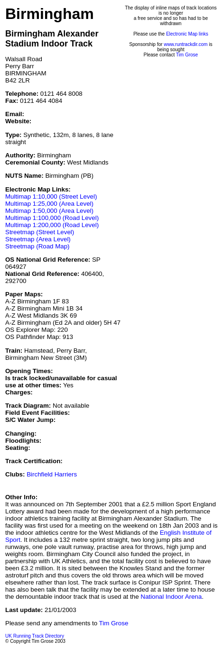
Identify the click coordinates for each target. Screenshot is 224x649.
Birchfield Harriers (52, 474)
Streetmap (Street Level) (39, 232)
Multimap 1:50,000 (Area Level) (49, 210)
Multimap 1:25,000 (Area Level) (49, 203)
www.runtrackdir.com (185, 44)
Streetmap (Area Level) (38, 239)
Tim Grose (187, 54)
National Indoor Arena (171, 596)
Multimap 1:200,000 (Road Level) (52, 225)
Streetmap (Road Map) (37, 246)
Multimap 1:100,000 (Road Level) (52, 217)
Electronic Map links (187, 34)
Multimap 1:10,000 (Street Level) (51, 196)
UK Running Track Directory (34, 636)
